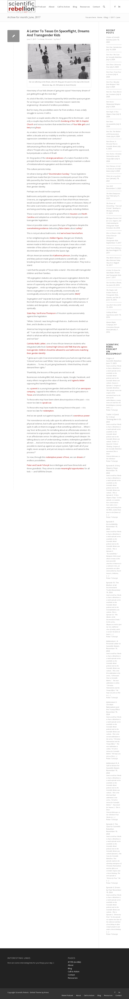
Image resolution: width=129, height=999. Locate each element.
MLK (77, 294)
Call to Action (73, 971)
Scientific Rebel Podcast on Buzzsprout (114, 349)
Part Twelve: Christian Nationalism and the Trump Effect (113, 156)
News (42, 39)
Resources (73, 978)
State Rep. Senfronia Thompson (41, 313)
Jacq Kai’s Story (111, 305)
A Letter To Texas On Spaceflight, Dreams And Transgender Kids (58, 33)
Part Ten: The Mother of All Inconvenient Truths (113, 134)
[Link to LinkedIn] (119, 6)
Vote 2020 (109, 186)
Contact (71, 974)
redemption (48, 410)
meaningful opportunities (72, 468)
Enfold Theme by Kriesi (39, 992)
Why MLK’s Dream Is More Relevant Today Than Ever (113, 260)
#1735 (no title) (74, 962)
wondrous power (82, 415)
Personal (48, 39)
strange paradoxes (54, 158)
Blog (70, 968)
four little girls (79, 124)
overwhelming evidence (38, 228)
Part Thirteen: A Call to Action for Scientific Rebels (113, 168)
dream (80, 457)
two (28, 127)
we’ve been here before (72, 233)
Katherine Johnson (61, 255)
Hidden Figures (56, 238)
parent (34, 388)
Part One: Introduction (113, 47)
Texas (29, 394)
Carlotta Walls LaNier (36, 343)
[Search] (104, 6)
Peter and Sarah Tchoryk (38, 465)
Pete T (58, 39)
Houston (74, 213)
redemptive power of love (57, 457)
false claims (64, 228)
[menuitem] (39, 6)
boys (38, 127)
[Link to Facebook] (115, 6)
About (70, 965)
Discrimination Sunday (59, 173)
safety (79, 228)
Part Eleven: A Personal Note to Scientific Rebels (111, 144)
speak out (46, 402)
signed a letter (78, 380)
